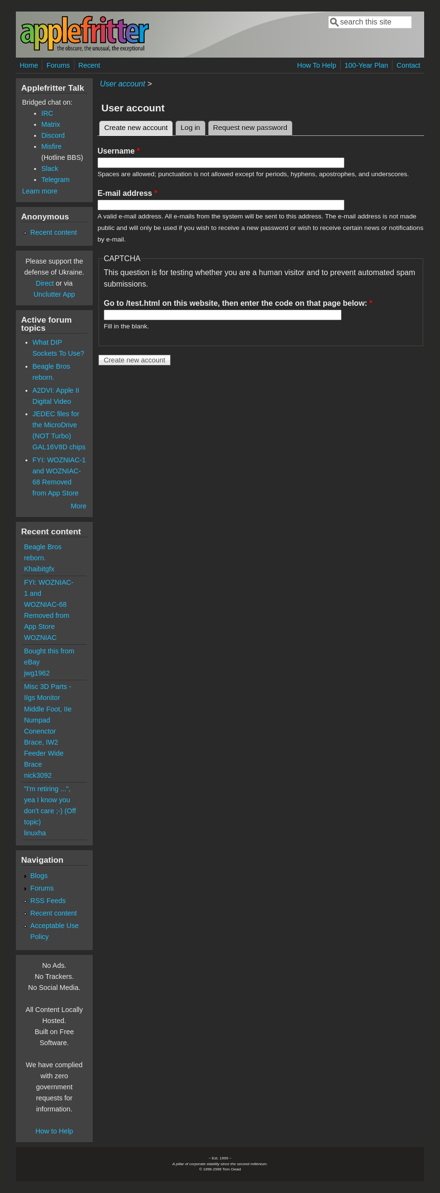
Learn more (40, 191)
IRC (47, 113)
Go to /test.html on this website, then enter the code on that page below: (238, 303)
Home (29, 65)
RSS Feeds (48, 900)
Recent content (53, 232)
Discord (53, 135)
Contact (408, 65)
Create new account (138, 126)
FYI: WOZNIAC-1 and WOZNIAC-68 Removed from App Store (48, 604)
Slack (49, 168)
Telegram (55, 179)
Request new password (250, 128)
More (78, 506)
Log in (190, 128)
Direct (45, 283)
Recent (89, 65)
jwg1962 (37, 673)
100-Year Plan (366, 65)
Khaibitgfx (39, 569)
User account (122, 84)
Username (119, 151)
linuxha (35, 833)
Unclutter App (54, 294)
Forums (58, 65)
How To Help (316, 65)
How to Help (54, 1131)
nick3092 (38, 775)
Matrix (50, 124)
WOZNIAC (40, 637)
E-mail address (128, 193)
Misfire (51, 146)
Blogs (39, 876)
